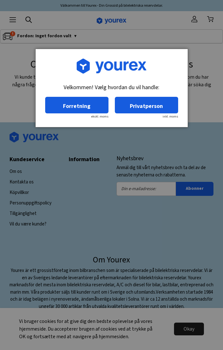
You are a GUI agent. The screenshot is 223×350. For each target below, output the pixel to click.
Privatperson (146, 106)
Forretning (76, 106)
